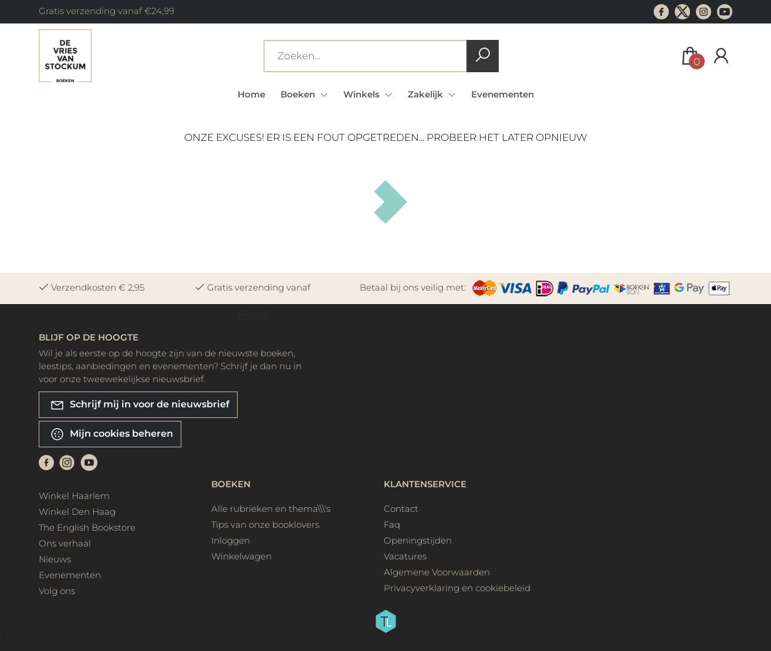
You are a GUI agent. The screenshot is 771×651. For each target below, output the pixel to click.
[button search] (482, 56)
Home (251, 94)
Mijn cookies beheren (111, 434)
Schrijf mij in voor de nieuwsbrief (139, 404)
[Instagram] (67, 462)
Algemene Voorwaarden (437, 572)
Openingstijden (418, 540)
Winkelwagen (241, 556)
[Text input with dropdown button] (367, 56)
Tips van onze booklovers (265, 524)
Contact (401, 508)
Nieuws (55, 559)
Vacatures (405, 556)
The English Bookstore (87, 527)
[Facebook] (46, 462)
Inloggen (230, 540)
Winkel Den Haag (77, 511)
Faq (392, 524)
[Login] (721, 56)
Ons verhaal (65, 543)
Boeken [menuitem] (298, 94)
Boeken (231, 484)
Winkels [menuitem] (362, 94)
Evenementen (502, 94)
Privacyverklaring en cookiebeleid (457, 587)
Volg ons (57, 590)
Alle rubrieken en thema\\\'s (270, 508)
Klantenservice (425, 484)
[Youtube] (89, 462)
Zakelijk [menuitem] (426, 94)
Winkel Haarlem (74, 495)
